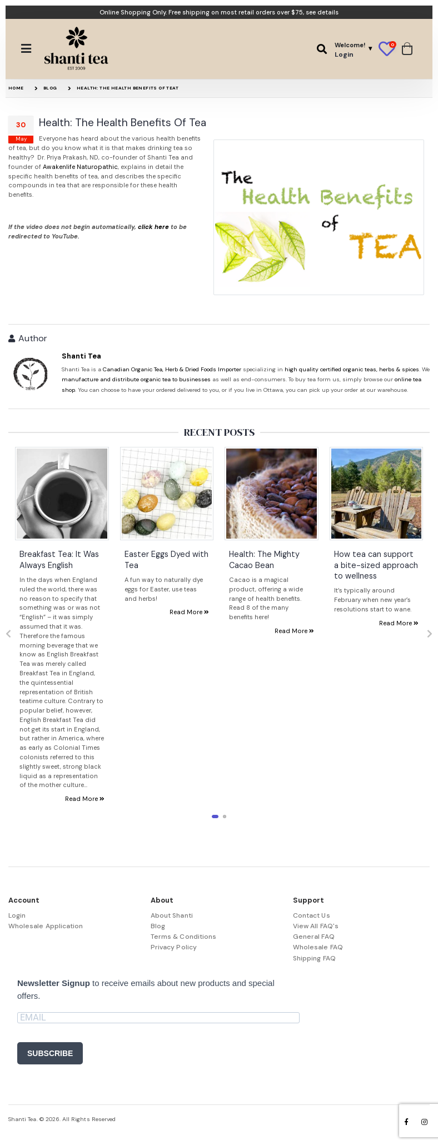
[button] (321, 49)
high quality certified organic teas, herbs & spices (352, 369)
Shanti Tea (81, 356)
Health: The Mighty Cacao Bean (264, 560)
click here (153, 227)
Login (17, 915)
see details (322, 12)
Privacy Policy (174, 947)
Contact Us (311, 915)
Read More (84, 799)
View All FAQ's (316, 926)
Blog (50, 88)
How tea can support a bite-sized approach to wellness (376, 565)
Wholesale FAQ (318, 947)
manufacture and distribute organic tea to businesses (136, 379)
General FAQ (314, 936)
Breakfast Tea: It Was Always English (59, 560)
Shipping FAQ (314, 958)
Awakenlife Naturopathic (80, 167)
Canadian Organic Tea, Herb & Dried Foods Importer (172, 369)
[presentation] (8, 634)
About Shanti (172, 915)
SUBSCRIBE (50, 1053)
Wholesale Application (45, 926)
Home (16, 88)
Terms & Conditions (183, 936)
